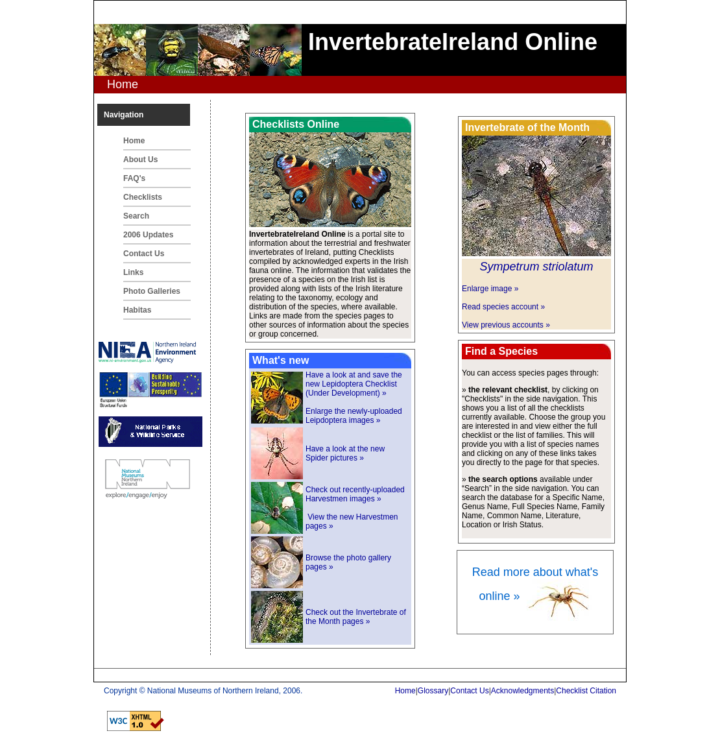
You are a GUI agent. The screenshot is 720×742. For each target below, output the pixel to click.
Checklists (142, 197)
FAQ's (134, 178)
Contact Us (143, 253)
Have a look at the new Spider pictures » (345, 453)
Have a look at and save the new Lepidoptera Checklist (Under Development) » (354, 384)
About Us (140, 159)
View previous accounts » (506, 324)
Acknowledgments (522, 690)
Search (136, 216)
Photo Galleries (151, 291)
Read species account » (503, 306)
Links (133, 272)
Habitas (137, 310)
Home (134, 140)
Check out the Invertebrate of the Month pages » (356, 617)
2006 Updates (148, 234)
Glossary (433, 690)
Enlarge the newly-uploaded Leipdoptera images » (354, 416)
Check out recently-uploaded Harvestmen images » (355, 494)
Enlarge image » (490, 288)
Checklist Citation (586, 690)
